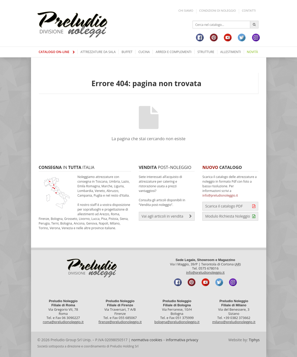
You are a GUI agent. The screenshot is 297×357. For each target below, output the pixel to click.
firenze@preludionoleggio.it (120, 321)
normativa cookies (146, 339)
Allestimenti (230, 52)
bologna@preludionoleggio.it (177, 321)
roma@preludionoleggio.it (63, 321)
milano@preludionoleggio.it (233, 321)
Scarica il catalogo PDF (230, 206)
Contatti (249, 10)
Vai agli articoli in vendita (167, 216)
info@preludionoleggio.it (220, 195)
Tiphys (254, 339)
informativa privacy (182, 339)
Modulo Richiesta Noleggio (230, 216)
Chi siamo (185, 10)
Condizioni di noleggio (217, 10)
